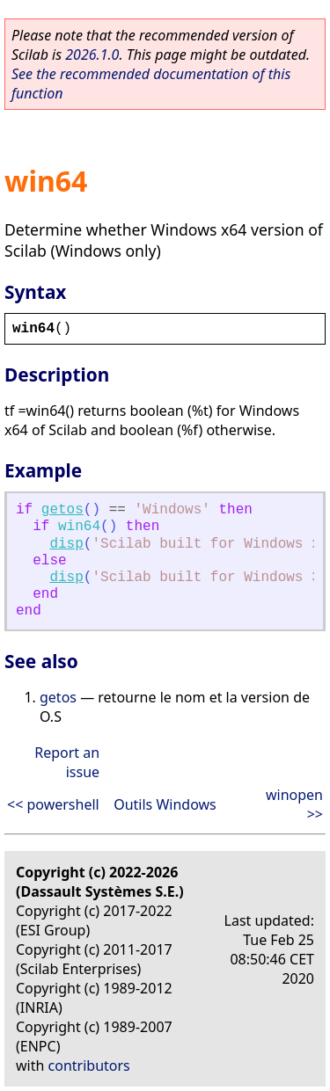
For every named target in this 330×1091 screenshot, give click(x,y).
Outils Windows (165, 804)
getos (62, 510)
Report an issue (66, 762)
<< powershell (53, 804)
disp (66, 544)
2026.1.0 (92, 54)
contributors (89, 1065)
